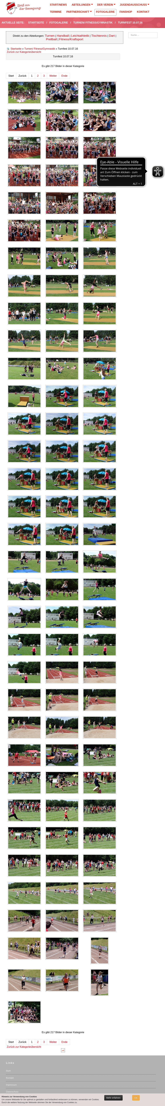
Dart (112, 35)
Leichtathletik (80, 35)
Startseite (15, 48)
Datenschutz (12, 1091)
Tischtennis (99, 35)
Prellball (51, 39)
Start (8, 1070)
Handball (63, 35)
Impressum (11, 1084)
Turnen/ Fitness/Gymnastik (39, 48)
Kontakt (10, 1077)
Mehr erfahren (113, 1097)
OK (135, 1097)
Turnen (50, 35)
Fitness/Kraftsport (71, 39)
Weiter (53, 75)
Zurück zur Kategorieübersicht (24, 52)
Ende (64, 75)
